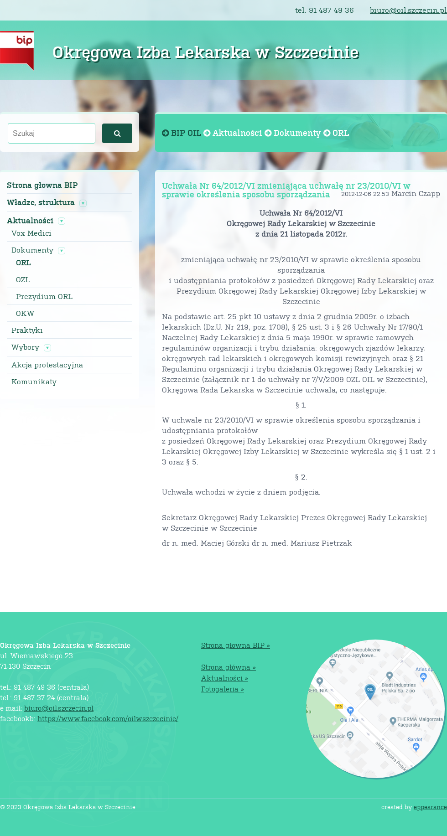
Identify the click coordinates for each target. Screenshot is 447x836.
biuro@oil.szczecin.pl (408, 10)
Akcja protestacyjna (47, 364)
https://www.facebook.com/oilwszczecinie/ (107, 718)
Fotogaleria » (222, 688)
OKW (25, 313)
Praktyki (27, 330)
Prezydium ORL (44, 296)
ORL (23, 262)
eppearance (430, 806)
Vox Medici (31, 233)
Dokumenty (32, 249)
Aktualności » (224, 677)
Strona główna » (228, 666)
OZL (23, 279)
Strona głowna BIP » (235, 644)
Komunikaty (34, 381)
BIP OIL (182, 132)
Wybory (25, 347)
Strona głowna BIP (42, 185)
